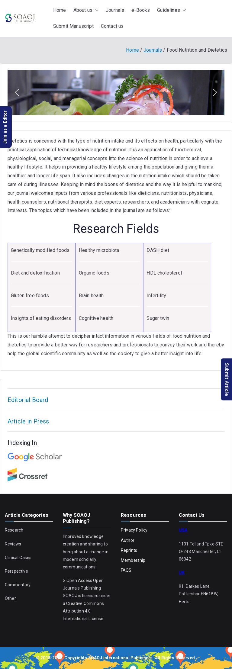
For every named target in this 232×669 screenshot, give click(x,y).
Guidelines (171, 10)
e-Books (140, 10)
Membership (133, 560)
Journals (115, 10)
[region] (116, 92)
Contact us (112, 26)
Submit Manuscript (73, 26)
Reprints (129, 550)
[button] (95, 10)
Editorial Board (28, 400)
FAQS (126, 570)
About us (85, 10)
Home (59, 10)
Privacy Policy (134, 530)
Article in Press (28, 421)
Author (127, 540)
